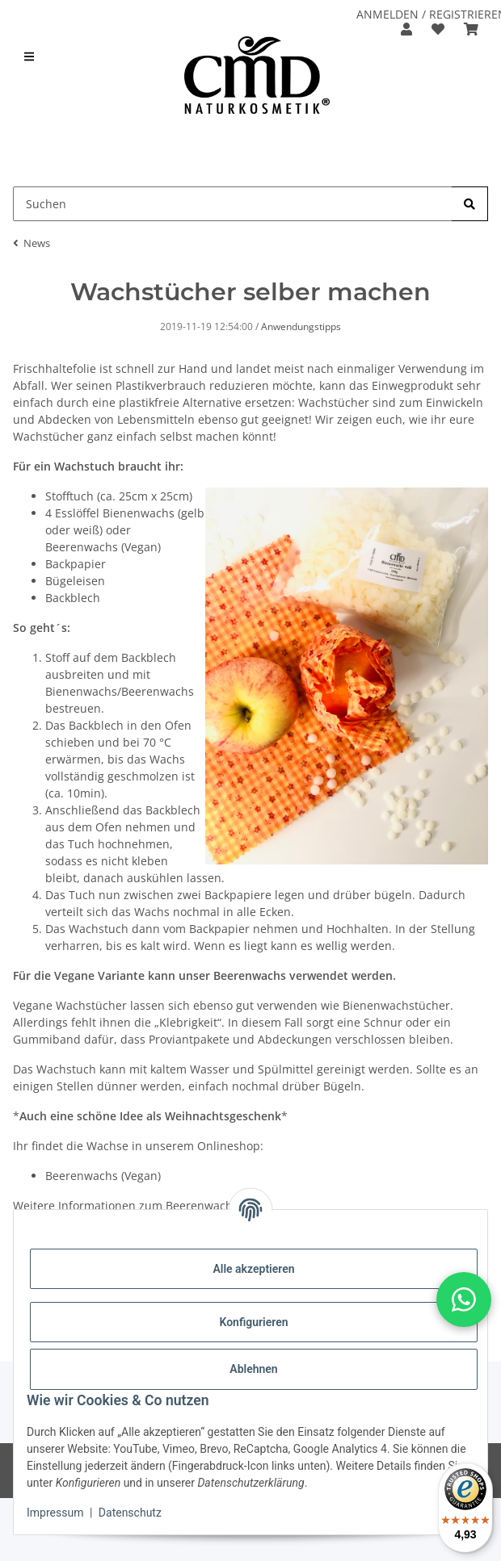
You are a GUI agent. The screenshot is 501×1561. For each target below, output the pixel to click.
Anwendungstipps (301, 326)
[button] (406, 29)
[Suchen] (470, 203)
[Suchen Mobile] (233, 203)
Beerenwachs (81, 1175)
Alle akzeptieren (253, 1268)
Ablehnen (253, 1368)
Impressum (55, 1512)
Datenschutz (130, 1512)
